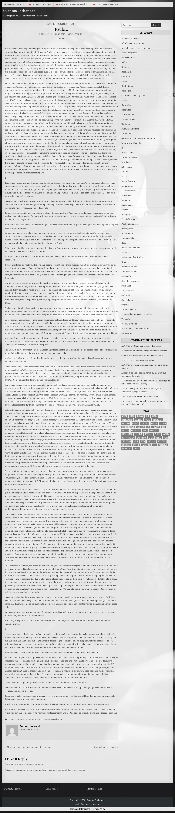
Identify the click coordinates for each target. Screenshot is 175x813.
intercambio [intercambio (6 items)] (127, 434)
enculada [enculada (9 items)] (126, 423)
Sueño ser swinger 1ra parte (147, 346)
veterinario (56, 719)
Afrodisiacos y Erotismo (133, 43)
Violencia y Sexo (129, 324)
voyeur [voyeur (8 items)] (137, 448)
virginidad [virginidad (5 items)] (163, 445)
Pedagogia (126, 214)
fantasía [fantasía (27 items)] (140, 427)
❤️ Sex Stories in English (105, 4)
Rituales (125, 262)
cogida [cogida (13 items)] (154, 416)
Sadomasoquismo (67, 24)
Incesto (125, 148)
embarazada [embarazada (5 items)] (157, 419)
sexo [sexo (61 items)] (143, 441)
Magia (124, 176)
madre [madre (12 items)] (157, 434)
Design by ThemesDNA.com (87, 804)
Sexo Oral (126, 286)
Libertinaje (126, 167)
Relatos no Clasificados (132, 257)
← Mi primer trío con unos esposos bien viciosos (28, 747)
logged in (21, 764)
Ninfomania (126, 205)
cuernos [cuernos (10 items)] (138, 419)
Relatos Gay (127, 252)
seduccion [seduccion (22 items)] (126, 441)
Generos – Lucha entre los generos (138, 138)
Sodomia (125, 295)
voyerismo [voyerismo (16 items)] (126, 448)
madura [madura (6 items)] (166, 434)
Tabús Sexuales (128, 309)
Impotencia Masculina (131, 143)
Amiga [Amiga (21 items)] (124, 416)
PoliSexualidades (129, 224)
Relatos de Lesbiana (130, 248)
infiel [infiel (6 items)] (145, 430)
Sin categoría (127, 290)
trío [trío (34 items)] (154, 445)
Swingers (126, 305)
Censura (125, 81)
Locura (124, 171)
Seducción (126, 276)
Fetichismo (126, 133)
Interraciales (127, 152)
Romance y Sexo (129, 267)
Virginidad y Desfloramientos (135, 328)
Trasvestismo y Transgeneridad (136, 314)
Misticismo (126, 195)
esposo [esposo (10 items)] (163, 423)
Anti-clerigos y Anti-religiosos (135, 48)
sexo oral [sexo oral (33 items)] (162, 441)
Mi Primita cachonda (148, 396)
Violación (125, 319)
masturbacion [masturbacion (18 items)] (128, 437)
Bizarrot (45, 34)
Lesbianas (126, 162)
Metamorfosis (128, 191)
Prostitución (127, 233)
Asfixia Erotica (128, 57)
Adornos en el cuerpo (131, 38)
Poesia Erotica (128, 219)
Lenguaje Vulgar (129, 157)
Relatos (125, 243)
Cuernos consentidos (144, 360)
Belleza (125, 67)
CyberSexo (126, 105)
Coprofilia (126, 91)
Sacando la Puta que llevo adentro (149, 355)
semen (46, 719)
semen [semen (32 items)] (135, 441)
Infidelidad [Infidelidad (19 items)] (135, 430)
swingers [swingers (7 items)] (146, 445)
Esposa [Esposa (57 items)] (154, 423)
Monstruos (126, 200)
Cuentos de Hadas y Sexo (133, 96)
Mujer (31, 719)
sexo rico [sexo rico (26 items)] (126, 445)
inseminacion (21, 719)
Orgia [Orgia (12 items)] (151, 437)
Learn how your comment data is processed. (63, 770)
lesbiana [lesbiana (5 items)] (138, 434)
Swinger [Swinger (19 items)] (136, 445)
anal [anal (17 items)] (147, 416)
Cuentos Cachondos (14, 4)
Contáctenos (52, 789)
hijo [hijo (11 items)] (163, 427)
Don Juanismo (128, 114)
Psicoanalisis (127, 238)
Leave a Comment (75, 34)
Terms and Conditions (80, 809)
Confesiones (54, 24)
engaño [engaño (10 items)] (135, 423)
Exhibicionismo (128, 119)
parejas (39, 719)
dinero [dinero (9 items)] (147, 419)
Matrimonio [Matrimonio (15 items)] (141, 437)
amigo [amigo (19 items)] (131, 416)
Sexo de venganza (130, 281)
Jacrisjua (125, 401)
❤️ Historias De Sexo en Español (72, 4)
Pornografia (127, 229)
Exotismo (125, 124)
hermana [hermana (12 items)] (155, 427)
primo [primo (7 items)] (158, 437)
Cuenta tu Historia (12, 789)
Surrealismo (127, 300)
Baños (124, 62)
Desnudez (126, 110)
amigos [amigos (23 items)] (140, 416)
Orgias (124, 210)
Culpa (124, 100)
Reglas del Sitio (94, 789)
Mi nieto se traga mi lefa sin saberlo (150, 351)
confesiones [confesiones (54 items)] (127, 419)
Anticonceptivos (129, 53)
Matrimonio (127, 186)
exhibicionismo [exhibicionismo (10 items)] (128, 427)
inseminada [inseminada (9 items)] (153, 430)
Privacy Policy (98, 809)
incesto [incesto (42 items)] (125, 430)
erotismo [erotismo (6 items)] (145, 423)
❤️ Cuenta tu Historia (40, 4)
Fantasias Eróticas (130, 129)
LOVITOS (125, 346)
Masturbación (128, 181)
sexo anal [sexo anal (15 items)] (151, 441)
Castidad (125, 76)
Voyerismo (126, 333)
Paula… (61, 29)
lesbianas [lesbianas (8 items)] (148, 434)
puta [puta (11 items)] (166, 437)
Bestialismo (127, 72)
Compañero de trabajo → (106, 747)
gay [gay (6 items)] (148, 427)
